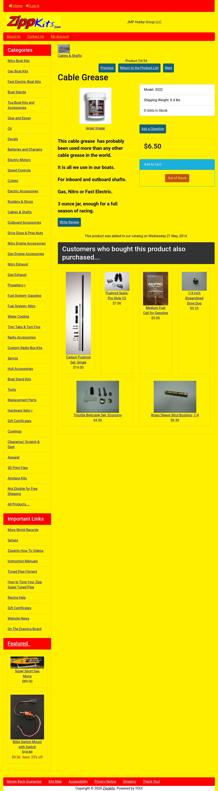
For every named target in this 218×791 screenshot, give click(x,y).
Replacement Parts (22, 400)
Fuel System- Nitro (21, 306)
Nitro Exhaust (18, 264)
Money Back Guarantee (24, 781)
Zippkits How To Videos (25, 551)
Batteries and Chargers (25, 149)
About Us (13, 37)
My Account (60, 37)
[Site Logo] (39, 22)
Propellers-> (17, 285)
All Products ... (19, 504)
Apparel (13, 457)
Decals (13, 139)
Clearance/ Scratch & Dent (24, 444)
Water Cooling (18, 317)
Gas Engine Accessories (26, 254)
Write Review (69, 222)
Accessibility (78, 781)
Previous (107, 68)
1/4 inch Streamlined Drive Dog (194, 298)
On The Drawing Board (24, 629)
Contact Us (35, 37)
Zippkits (109, 788)
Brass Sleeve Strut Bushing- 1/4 (175, 415)
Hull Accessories (20, 369)
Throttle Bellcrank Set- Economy (97, 415)
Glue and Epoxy (19, 118)
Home (15, 6)
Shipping (129, 781)
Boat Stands (17, 92)
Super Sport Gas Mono (27, 667)
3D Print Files (18, 468)
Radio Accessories (22, 337)
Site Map (55, 781)
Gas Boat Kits (18, 71)
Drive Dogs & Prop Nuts (25, 233)
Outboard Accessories (24, 223)
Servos (13, 358)
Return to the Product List (139, 68)
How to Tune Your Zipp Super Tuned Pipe (25, 584)
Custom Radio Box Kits (25, 348)
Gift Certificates (19, 421)
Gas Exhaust (17, 275)
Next (168, 68)
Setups (13, 540)
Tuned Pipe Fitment (22, 572)
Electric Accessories (23, 191)
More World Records (23, 530)
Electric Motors (19, 160)
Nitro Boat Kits (19, 61)
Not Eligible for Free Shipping (22, 491)
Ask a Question (152, 129)
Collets (13, 181)
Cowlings (15, 431)
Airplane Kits (17, 478)
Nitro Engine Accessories (27, 243)
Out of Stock (177, 178)
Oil (10, 129)
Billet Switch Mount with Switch (27, 722)
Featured (19, 644)
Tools (12, 390)
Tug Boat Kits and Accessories (21, 105)
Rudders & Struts (20, 202)
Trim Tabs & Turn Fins (24, 327)
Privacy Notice (105, 781)
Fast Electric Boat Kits (24, 82)
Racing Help (17, 598)
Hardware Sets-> (20, 410)
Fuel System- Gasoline (24, 296)
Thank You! (151, 781)
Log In (32, 6)
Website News (18, 618)
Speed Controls (19, 170)
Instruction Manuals (23, 561)
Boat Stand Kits (19, 379)
